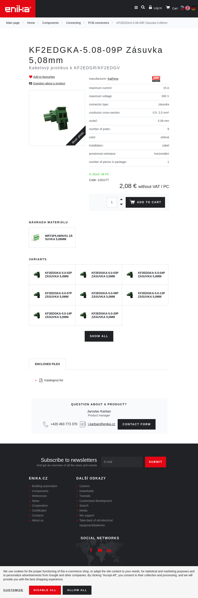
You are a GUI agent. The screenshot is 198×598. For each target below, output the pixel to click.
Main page (13, 22)
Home (31, 22)
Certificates (39, 510)
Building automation (44, 485)
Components (50, 22)
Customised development (96, 500)
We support (87, 515)
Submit (155, 461)
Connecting (73, 22)
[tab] (47, 363)
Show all (99, 335)
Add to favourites (44, 76)
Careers (85, 485)
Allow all (78, 590)
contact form (137, 423)
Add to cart (145, 203)
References (39, 495)
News (35, 500)
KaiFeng (113, 78)
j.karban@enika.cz (101, 423)
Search (84, 505)
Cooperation (40, 505)
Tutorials (85, 495)
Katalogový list (51, 379)
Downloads (87, 490)
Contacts (37, 515)
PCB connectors (98, 22)
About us (37, 520)
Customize (13, 590)
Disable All (46, 590)
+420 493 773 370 (64, 423)
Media (83, 510)
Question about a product (49, 83)
